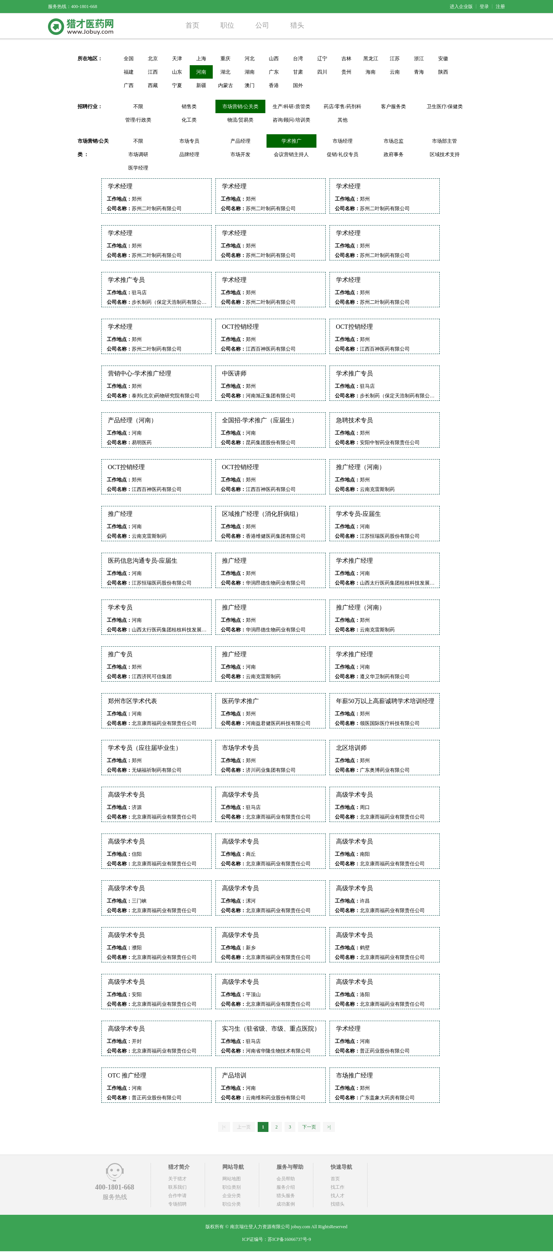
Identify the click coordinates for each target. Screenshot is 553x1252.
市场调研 (138, 154)
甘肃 (298, 72)
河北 (250, 58)
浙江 (419, 58)
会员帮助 (285, 1178)
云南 (395, 72)
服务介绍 (285, 1187)
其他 (343, 120)
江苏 (395, 58)
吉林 (346, 58)
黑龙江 (370, 58)
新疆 (201, 85)
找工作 (337, 1187)
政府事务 (394, 154)
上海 (201, 58)
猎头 (297, 25)
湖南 (250, 72)
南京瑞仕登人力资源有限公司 (260, 1226)
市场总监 (394, 141)
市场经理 (343, 141)
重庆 (225, 58)
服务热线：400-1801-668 (72, 6)
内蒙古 (225, 85)
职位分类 (231, 1204)
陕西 (443, 72)
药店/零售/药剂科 (342, 106)
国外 (298, 85)
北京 (153, 58)
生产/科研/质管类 (291, 106)
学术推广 (291, 141)
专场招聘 (177, 1204)
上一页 (244, 1127)
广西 (129, 85)
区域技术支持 (445, 154)
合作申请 (177, 1195)
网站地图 (231, 1178)
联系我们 (177, 1187)
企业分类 (231, 1195)
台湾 (298, 58)
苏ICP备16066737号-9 (289, 1239)
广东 (274, 72)
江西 (153, 72)
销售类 (189, 106)
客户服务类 (393, 106)
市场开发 (240, 154)
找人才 (337, 1195)
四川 (322, 72)
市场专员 (189, 141)
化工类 (189, 120)
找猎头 (337, 1204)
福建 (129, 72)
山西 (274, 58)
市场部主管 (444, 141)
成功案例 (285, 1204)
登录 (484, 6)
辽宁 (322, 58)
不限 (138, 106)
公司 (262, 25)
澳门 (250, 85)
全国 (129, 58)
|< (224, 1127)
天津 (177, 58)
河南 (201, 72)
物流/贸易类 (240, 120)
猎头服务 (285, 1195)
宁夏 (177, 85)
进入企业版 (461, 6)
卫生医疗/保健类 (445, 106)
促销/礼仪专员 (342, 154)
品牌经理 (189, 154)
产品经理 (240, 141)
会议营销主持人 (291, 154)
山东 (177, 72)
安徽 (443, 58)
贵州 (346, 72)
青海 (419, 72)
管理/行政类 (138, 120)
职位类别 (231, 1187)
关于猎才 (177, 1178)
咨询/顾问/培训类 (291, 120)
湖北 (225, 72)
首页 (192, 25)
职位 (227, 25)
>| (329, 1127)
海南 (371, 72)
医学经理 (138, 168)
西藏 (153, 85)
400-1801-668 (114, 1187)
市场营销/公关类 (240, 106)
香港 (274, 85)
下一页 (309, 1127)
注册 (500, 6)
